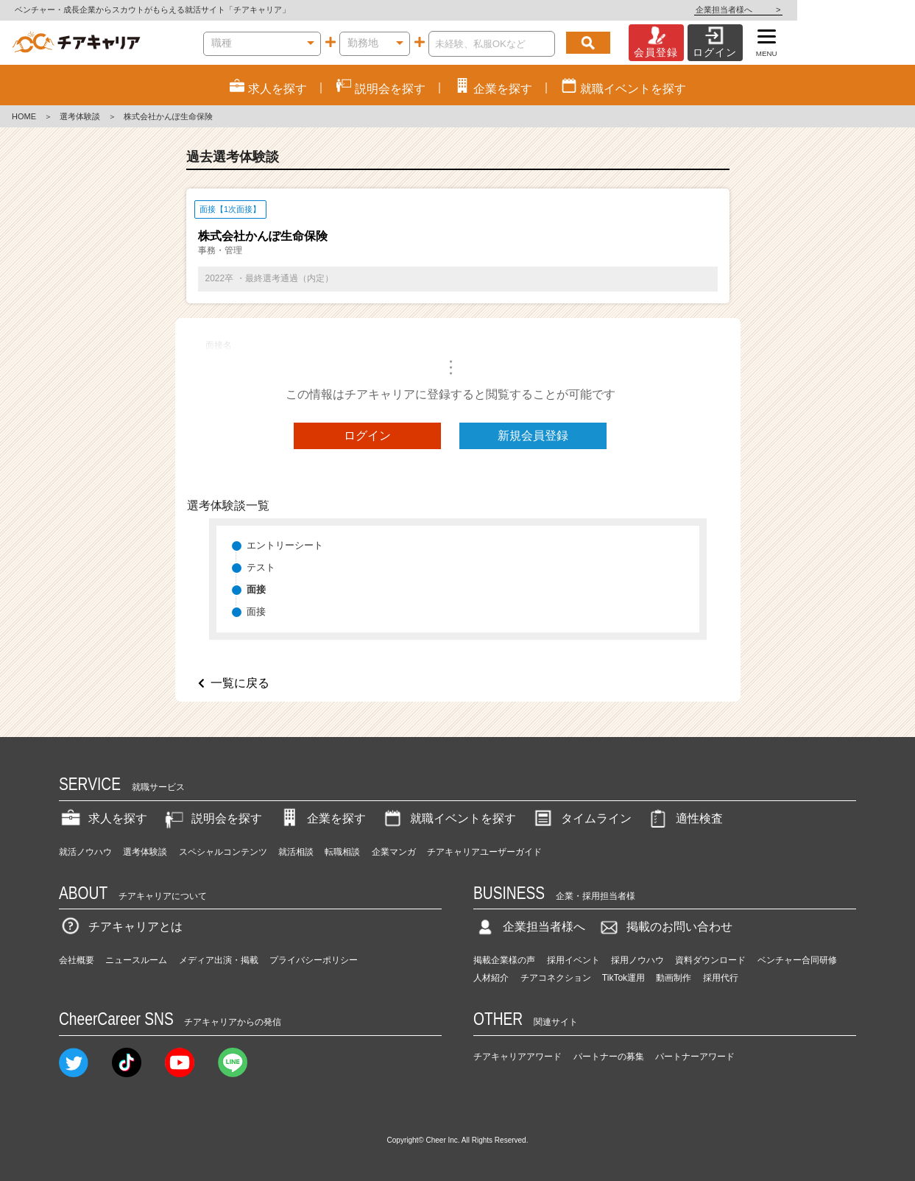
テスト (261, 567)
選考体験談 (80, 116)
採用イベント (573, 960)
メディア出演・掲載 (218, 960)
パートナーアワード (695, 1056)
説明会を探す (212, 818)
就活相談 (296, 852)
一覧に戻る (240, 683)
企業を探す (322, 818)
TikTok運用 (623, 978)
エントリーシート (285, 545)
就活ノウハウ (85, 852)
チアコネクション (555, 978)
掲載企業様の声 (504, 960)
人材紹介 (491, 978)
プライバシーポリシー (313, 960)
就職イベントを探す (448, 818)
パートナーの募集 (608, 1056)
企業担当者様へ (856, 9)
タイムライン (581, 818)
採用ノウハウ (637, 960)
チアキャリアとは (121, 926)
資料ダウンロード (710, 960)
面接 (256, 611)
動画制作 (673, 978)
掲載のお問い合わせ (664, 926)
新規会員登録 (533, 435)
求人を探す (103, 818)
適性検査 (684, 818)
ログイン (367, 435)
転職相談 (342, 852)
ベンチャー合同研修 (797, 960)
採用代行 (720, 978)
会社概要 (76, 960)
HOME (24, 116)
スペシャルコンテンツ (223, 852)
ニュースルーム (136, 960)
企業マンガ (394, 852)
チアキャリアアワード (517, 1056)
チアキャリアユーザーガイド (484, 852)
